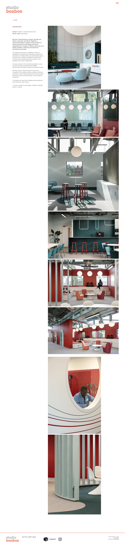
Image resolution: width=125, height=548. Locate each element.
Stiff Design (117, 539)
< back (15, 20)
